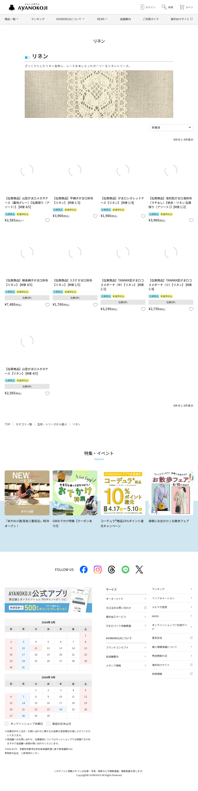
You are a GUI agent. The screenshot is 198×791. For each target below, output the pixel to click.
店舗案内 (125, 19)
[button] (167, 7)
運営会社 (157, 638)
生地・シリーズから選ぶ (52, 424)
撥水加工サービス (116, 617)
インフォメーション (163, 598)
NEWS (155, 616)
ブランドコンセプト (117, 647)
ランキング (38, 19)
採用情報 (157, 674)
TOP (7, 424)
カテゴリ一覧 (24, 424)
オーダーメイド (114, 599)
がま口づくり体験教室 (118, 626)
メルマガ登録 (159, 607)
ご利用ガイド (151, 19)
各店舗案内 (112, 656)
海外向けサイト (180, 19)
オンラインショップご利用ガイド (169, 627)
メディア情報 (113, 665)
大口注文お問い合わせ (118, 608)
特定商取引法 (159, 656)
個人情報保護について (164, 647)
